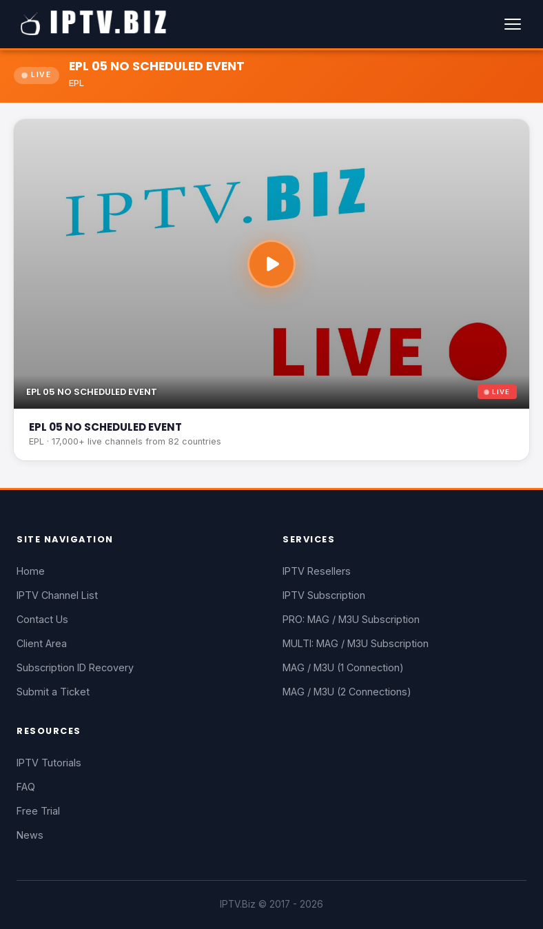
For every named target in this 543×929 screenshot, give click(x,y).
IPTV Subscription (324, 595)
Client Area (42, 643)
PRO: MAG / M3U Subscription (351, 619)
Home (31, 571)
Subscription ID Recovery (75, 667)
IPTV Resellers (317, 571)
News (30, 835)
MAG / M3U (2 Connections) (347, 691)
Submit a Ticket (53, 691)
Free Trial (38, 811)
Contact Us (42, 619)
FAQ (26, 787)
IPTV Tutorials (49, 762)
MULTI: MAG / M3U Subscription (356, 643)
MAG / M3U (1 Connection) (343, 667)
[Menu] (512, 24)
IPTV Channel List (57, 595)
